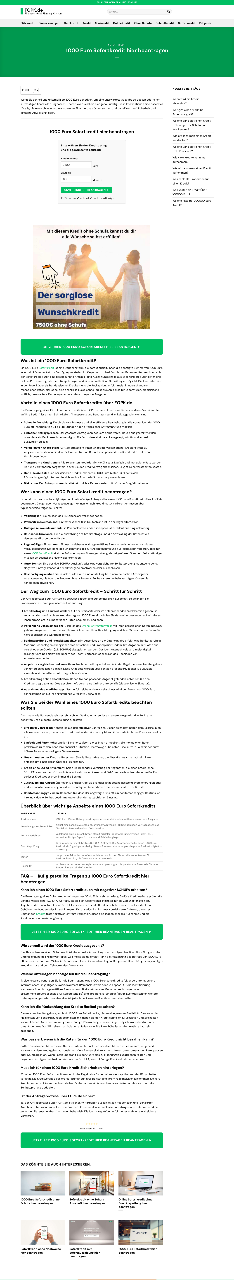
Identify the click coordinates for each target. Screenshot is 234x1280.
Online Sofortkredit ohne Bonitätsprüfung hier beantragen (135, 1203)
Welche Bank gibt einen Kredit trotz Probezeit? (192, 149)
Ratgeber (205, 23)
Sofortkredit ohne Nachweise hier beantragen (41, 1251)
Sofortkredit (186, 23)
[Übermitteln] (169, 12)
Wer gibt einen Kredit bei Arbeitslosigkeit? (188, 112)
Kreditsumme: (69, 158)
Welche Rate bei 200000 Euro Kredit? (192, 203)
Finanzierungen (49, 23)
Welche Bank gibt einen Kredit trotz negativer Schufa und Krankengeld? (192, 125)
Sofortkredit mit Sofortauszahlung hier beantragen (84, 1252)
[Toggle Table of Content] (34, 90)
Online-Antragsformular (97, 626)
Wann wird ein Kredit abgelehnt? (186, 101)
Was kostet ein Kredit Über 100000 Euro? (190, 192)
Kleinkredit (71, 23)
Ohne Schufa (143, 23)
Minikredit (102, 23)
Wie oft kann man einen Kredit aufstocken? (192, 138)
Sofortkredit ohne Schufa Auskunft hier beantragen (87, 1201)
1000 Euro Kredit (42, 553)
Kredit (87, 23)
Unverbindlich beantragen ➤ (86, 190)
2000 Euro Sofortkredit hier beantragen (137, 1251)
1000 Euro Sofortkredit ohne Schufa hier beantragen (40, 1201)
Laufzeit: (66, 172)
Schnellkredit (165, 23)
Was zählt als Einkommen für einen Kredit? (191, 181)
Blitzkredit (28, 23)
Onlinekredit (121, 23)
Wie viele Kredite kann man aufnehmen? (190, 160)
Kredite (40, 914)
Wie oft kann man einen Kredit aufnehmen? (192, 170)
